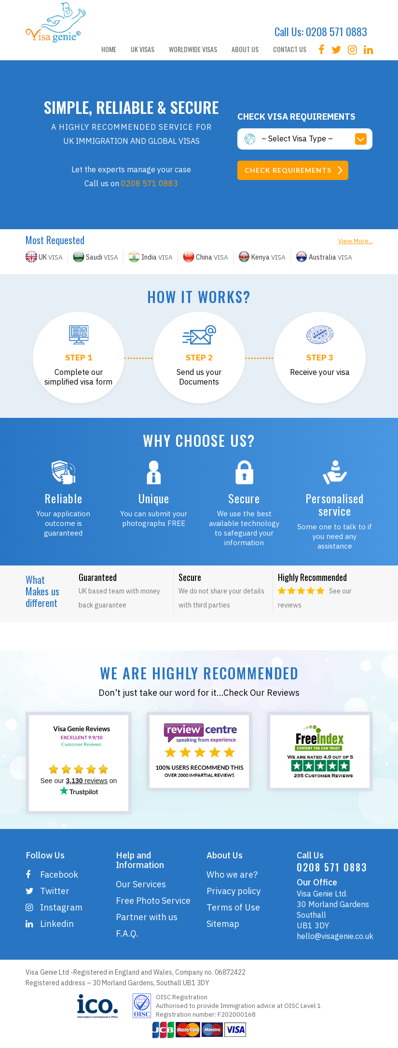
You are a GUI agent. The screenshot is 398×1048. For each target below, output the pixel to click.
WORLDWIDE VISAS (193, 49)
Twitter (47, 890)
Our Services (141, 884)
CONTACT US (289, 49)
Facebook (52, 874)
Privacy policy (233, 890)
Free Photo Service (153, 900)
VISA (44, 257)
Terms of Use (233, 907)
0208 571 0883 (336, 31)
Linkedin (50, 923)
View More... (355, 241)
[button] (317, 139)
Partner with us (147, 917)
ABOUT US (245, 49)
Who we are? (232, 874)
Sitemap (222, 923)
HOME (108, 49)
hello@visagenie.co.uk (335, 936)
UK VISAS (142, 49)
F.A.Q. (127, 933)
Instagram (54, 907)
